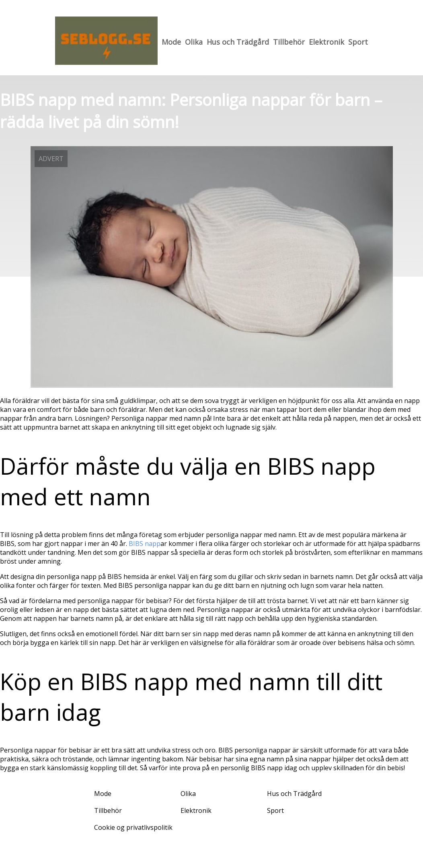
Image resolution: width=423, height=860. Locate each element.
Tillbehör (289, 42)
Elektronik (326, 42)
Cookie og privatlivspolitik (133, 827)
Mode (171, 42)
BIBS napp (144, 543)
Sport (358, 42)
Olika (194, 42)
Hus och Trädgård (238, 42)
